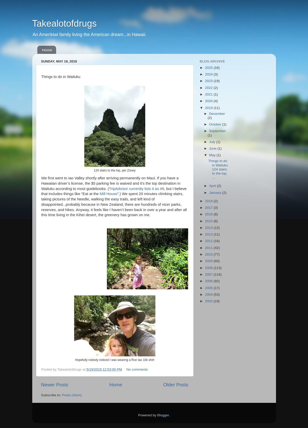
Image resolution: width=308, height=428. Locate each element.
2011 (209, 248)
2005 (209, 288)
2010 (209, 254)
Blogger (163, 415)
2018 (209, 201)
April (213, 186)
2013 (209, 234)
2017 (209, 208)
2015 (209, 221)
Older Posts (175, 384)
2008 (209, 268)
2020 (209, 101)
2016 (209, 214)
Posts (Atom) (72, 395)
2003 (209, 301)
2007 (209, 274)
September (217, 131)
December (217, 114)
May (213, 155)
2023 (209, 81)
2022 (209, 88)
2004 (209, 294)
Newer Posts (54, 384)
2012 (209, 241)
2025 (209, 68)
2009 (209, 261)
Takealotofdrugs (64, 23)
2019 (209, 108)
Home (47, 50)
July (212, 142)
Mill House (108, 194)
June (213, 148)
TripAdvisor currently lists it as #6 (136, 189)
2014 (209, 228)
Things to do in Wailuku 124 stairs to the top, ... (218, 169)
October (215, 124)
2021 (209, 94)
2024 (209, 74)
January (215, 193)
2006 (209, 281)
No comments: (138, 369)
